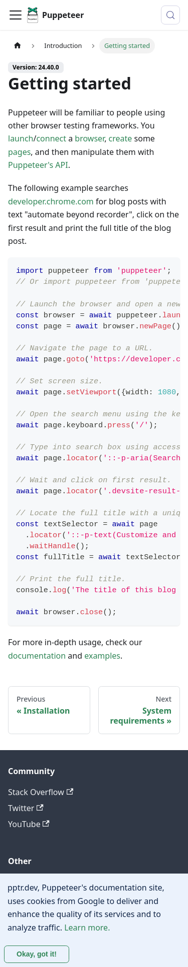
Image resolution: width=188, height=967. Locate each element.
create (120, 138)
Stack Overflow (40, 792)
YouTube (29, 824)
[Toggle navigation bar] (15, 14)
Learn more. (87, 927)
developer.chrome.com (51, 201)
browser (89, 138)
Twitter (26, 808)
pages (19, 151)
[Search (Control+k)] (170, 14)
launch (20, 138)
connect (51, 138)
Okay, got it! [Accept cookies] (37, 954)
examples (102, 655)
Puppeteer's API (38, 164)
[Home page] (17, 45)
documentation (37, 655)
